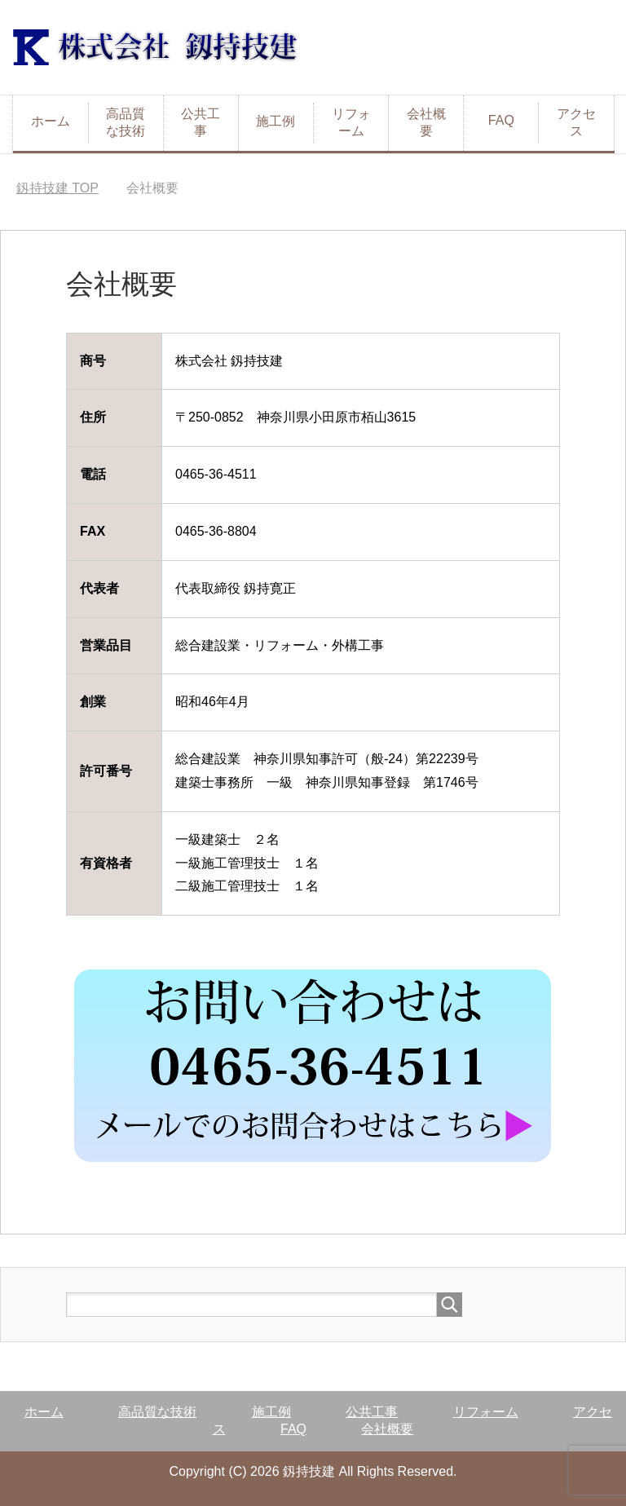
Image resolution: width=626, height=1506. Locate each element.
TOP (57, 188)
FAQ (501, 120)
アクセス (576, 122)
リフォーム (351, 122)
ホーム (50, 121)
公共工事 (200, 122)
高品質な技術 (125, 122)
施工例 (275, 121)
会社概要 (426, 122)
